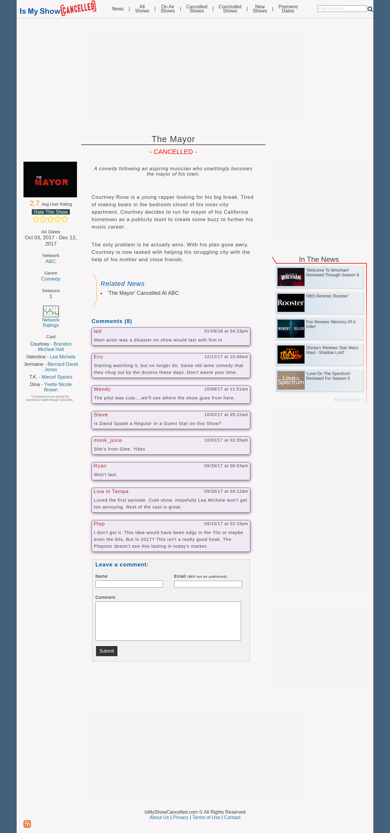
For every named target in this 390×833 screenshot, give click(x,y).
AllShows (142, 9)
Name (101, 576)
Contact (232, 817)
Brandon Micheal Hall (54, 346)
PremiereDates (288, 9)
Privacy (180, 817)
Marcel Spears (57, 377)
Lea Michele (63, 356)
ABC (50, 261)
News (118, 9)
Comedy (51, 279)
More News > (349, 400)
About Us (159, 817)
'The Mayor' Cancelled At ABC (143, 293)
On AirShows (168, 9)
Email (200, 576)
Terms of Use (206, 817)
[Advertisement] (195, 74)
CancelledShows (196, 9)
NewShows (260, 9)
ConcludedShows (230, 9)
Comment (105, 597)
